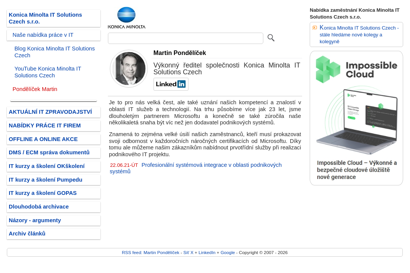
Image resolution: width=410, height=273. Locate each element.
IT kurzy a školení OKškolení (47, 166)
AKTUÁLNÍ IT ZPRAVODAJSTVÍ (50, 112)
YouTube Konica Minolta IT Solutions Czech (47, 72)
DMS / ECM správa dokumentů (49, 152)
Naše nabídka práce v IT (43, 35)
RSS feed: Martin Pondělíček (150, 252)
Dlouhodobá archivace (39, 207)
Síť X (188, 252)
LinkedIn (206, 252)
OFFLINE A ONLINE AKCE (43, 139)
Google (227, 252)
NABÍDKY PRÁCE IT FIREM (45, 125)
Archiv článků (27, 234)
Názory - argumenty (35, 220)
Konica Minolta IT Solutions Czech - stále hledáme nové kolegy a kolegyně (359, 34)
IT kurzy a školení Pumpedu (45, 180)
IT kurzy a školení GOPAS (43, 193)
